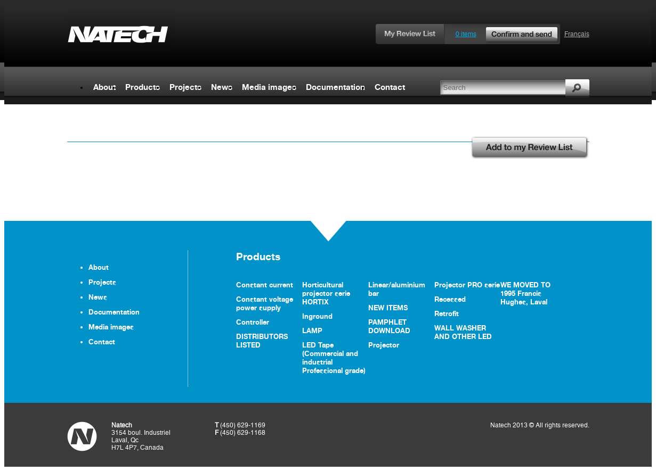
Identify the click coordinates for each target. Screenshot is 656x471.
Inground (317, 316)
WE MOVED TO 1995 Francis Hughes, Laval (525, 293)
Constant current (264, 284)
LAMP (312, 330)
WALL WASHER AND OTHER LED (463, 332)
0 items (507, 34)
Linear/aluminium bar (396, 289)
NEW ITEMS (388, 307)
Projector (383, 345)
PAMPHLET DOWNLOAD (389, 326)
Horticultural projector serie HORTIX (326, 293)
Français (576, 34)
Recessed (450, 299)
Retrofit (446, 313)
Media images (269, 87)
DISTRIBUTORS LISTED (262, 340)
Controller (252, 322)
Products (142, 87)
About (104, 87)
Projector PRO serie (467, 284)
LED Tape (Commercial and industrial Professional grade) (334, 358)
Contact (390, 87)
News (221, 87)
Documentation (335, 87)
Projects (185, 87)
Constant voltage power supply (264, 303)
